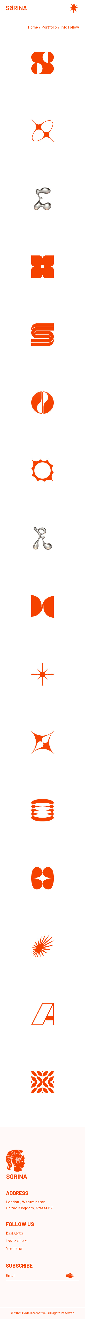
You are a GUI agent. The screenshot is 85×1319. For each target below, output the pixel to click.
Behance (14, 1233)
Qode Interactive (34, 1313)
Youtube (14, 1248)
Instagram (17, 1240)
